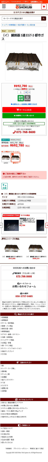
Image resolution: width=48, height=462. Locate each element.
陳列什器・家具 (7, 328)
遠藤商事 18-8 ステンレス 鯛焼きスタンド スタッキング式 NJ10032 (27, 221)
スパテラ (5, 385)
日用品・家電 (6, 343)
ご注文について (7, 428)
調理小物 (5, 388)
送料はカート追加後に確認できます (24, 104)
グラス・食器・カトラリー (11, 334)
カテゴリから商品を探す (24, 12)
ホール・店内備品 (8, 323)
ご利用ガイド (24, 425)
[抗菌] (4, 185)
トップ (4, 25)
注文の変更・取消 (8, 440)
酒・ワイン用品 (7, 345)
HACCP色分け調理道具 (9, 414)
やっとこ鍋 (6, 374)
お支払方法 (6, 434)
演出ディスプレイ (8, 351)
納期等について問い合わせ (24, 115)
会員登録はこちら (36, 2)
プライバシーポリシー (20, 448)
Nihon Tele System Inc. (24, 452)
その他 (4, 354)
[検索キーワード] (21, 18)
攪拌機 (4, 371)
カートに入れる (24, 109)
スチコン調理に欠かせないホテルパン (15, 408)
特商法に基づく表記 (37, 448)
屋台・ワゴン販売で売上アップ (12, 411)
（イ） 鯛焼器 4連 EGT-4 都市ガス (12, 257)
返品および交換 (7, 437)
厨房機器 (12, 25)
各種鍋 (4, 377)
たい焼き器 (31, 25)
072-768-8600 (25, 132)
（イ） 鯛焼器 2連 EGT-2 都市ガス (36, 257)
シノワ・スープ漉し (8, 368)
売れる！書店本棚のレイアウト (12, 402)
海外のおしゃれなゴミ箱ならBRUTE (14, 417)
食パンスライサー (8, 380)
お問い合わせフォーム (24, 286)
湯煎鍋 (4, 391)
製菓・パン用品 (7, 326)
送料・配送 (6, 431)
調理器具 (5, 320)
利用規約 (9, 448)
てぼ (3, 382)
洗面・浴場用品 (7, 337)
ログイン (4, 2)
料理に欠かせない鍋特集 (10, 405)
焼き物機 (21, 25)
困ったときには (7, 442)
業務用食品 (6, 331)
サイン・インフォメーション (12, 348)
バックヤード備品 (8, 340)
